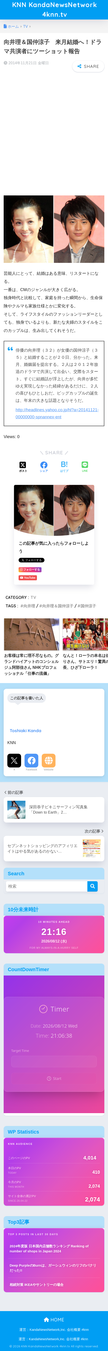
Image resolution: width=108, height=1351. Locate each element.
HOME (54, 1320)
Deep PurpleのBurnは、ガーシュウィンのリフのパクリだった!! (53, 1268)
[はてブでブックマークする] (64, 467)
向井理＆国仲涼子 (57, 605)
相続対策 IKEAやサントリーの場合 (37, 1285)
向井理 (29, 605)
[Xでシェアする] (23, 467)
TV (33, 597)
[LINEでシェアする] (85, 467)
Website (48, 769)
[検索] (92, 886)
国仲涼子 (88, 605)
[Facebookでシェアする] (44, 467)
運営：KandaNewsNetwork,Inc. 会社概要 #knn (54, 1330)
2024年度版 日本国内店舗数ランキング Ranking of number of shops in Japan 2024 (49, 1248)
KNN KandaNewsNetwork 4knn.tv (54, 9)
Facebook (31, 769)
